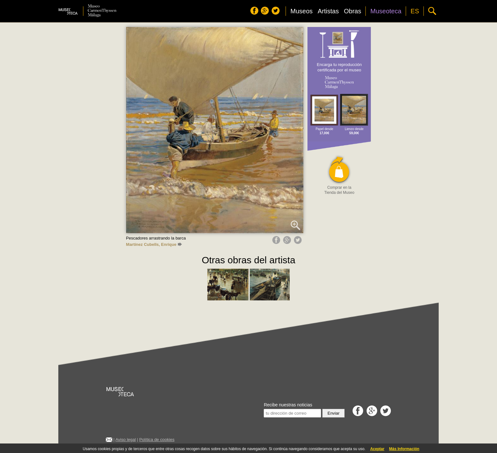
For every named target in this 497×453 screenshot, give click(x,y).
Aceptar (377, 449)
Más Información (404, 449)
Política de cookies (156, 439)
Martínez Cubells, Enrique (154, 244)
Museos (301, 11)
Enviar (333, 413)
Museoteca (385, 11)
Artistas (328, 11)
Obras (352, 11)
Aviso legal (125, 439)
